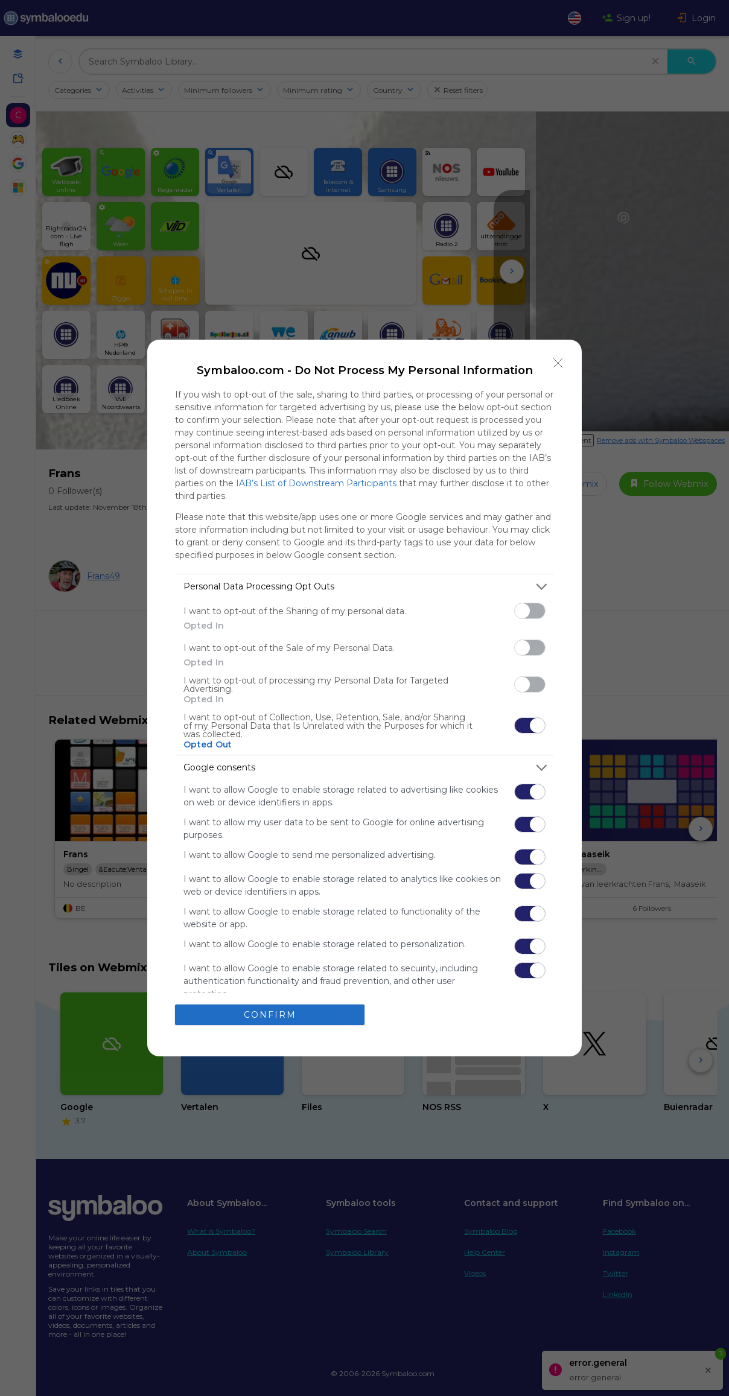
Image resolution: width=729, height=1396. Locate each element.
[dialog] (364, 698)
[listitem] (364, 586)
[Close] (558, 363)
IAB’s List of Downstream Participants (316, 483)
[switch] (530, 611)
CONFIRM (270, 1014)
